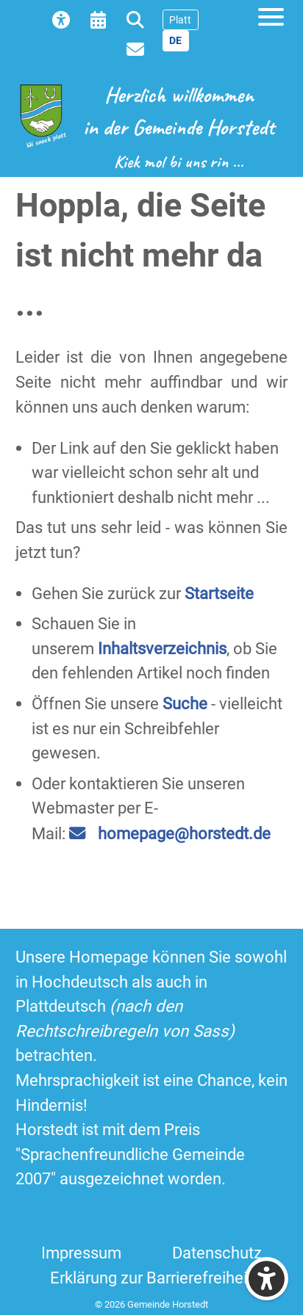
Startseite (219, 593)
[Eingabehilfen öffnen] (266, 1278)
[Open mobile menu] (271, 16)
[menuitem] (65, 19)
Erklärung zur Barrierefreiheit (151, 1277)
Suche (185, 703)
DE (175, 40)
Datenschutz (217, 1252)
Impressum (81, 1252)
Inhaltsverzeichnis (162, 648)
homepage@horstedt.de (184, 833)
